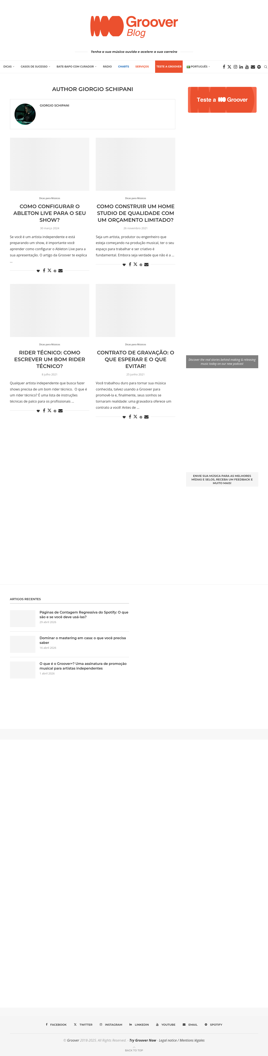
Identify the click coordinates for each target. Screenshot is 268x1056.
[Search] (266, 67)
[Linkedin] (241, 67)
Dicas (7, 66)
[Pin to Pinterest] (55, 271)
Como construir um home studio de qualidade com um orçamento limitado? (135, 213)
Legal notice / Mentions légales (182, 1040)
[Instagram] (235, 67)
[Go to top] (134, 1050)
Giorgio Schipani (54, 105)
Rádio (107, 66)
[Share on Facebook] (44, 270)
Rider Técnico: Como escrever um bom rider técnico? (49, 359)
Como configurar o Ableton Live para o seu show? (49, 213)
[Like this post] (38, 271)
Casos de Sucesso (34, 66)
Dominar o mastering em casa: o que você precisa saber (83, 640)
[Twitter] (229, 67)
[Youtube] (247, 67)
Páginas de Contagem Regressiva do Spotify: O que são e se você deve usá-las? (80, 614)
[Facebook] (224, 67)
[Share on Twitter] (49, 270)
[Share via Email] (60, 270)
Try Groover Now (142, 1040)
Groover (73, 1040)
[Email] (253, 67)
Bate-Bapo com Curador (75, 66)
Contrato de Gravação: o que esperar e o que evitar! (135, 359)
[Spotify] (259, 67)
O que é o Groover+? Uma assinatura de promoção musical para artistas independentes (83, 666)
